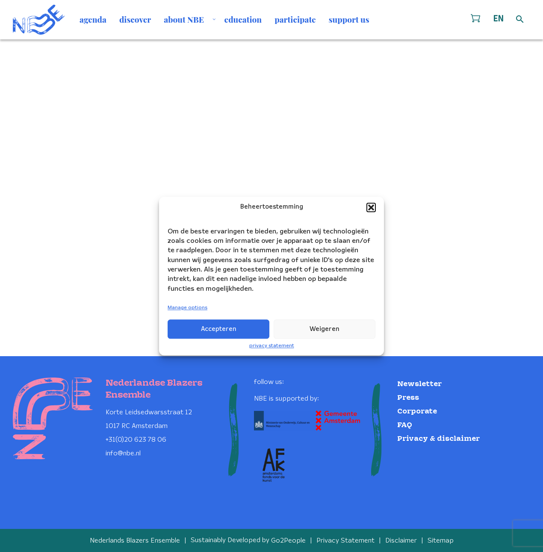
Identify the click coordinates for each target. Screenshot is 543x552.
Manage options (187, 308)
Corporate (417, 411)
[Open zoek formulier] (520, 19)
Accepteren (218, 329)
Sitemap (441, 540)
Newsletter (419, 384)
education (243, 19)
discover (135, 19)
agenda (93, 19)
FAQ (404, 425)
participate (295, 19)
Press (408, 397)
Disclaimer (401, 540)
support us (349, 19)
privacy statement (271, 345)
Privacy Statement (345, 540)
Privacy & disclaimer (438, 438)
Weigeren (324, 329)
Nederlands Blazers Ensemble (135, 540)
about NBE (184, 19)
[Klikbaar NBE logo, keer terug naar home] (39, 19)
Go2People (288, 540)
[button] (371, 207)
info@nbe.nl (123, 453)
